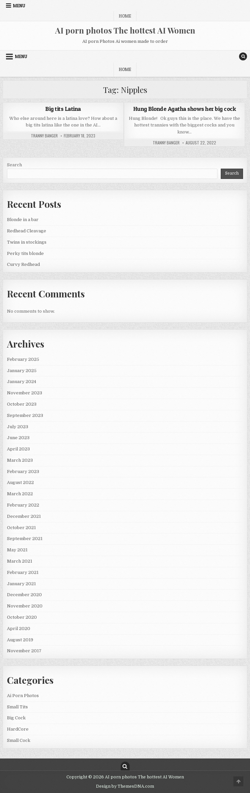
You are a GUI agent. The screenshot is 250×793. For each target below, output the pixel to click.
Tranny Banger (44, 136)
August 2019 (20, 639)
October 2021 (21, 527)
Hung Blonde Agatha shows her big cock (184, 108)
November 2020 (24, 605)
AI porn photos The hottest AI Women (125, 30)
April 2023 (18, 448)
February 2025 (23, 359)
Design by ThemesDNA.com (125, 786)
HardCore (18, 729)
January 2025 (22, 370)
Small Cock (18, 740)
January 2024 (21, 381)
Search (14, 164)
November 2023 (24, 392)
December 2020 (24, 594)
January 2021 (21, 583)
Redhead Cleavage (26, 230)
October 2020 (22, 617)
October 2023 (22, 404)
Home (125, 16)
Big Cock (16, 717)
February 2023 (23, 471)
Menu (19, 5)
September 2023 (25, 415)
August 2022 (20, 482)
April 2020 (18, 628)
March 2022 (20, 493)
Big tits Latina (63, 108)
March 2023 (20, 460)
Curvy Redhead (23, 264)
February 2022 (23, 505)
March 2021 (19, 561)
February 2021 (23, 572)
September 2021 (24, 538)
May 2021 (17, 549)
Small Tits (17, 706)
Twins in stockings (26, 242)
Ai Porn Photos (23, 695)
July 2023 (17, 426)
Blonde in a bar (23, 219)
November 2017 (24, 650)
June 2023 (18, 437)
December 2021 (24, 516)
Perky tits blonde (25, 253)
